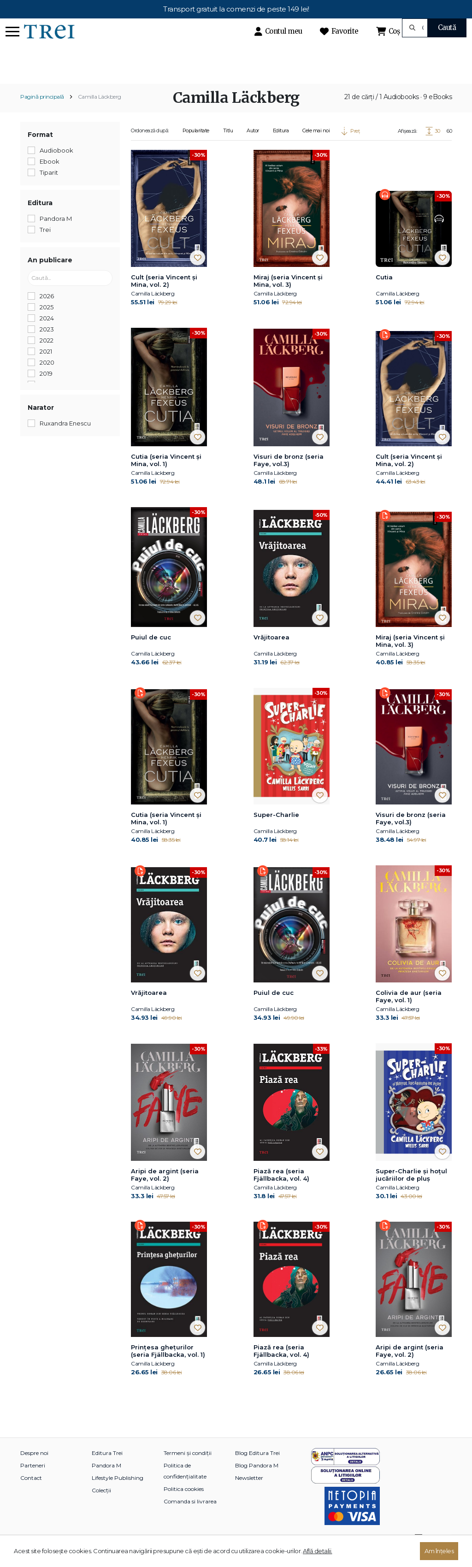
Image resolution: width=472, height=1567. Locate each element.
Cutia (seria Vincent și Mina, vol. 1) (166, 476)
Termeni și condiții (188, 1468)
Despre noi (34, 1468)
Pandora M (106, 1481)
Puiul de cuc (151, 652)
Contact (31, 1493)
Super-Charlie (276, 830)
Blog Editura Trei (257, 1468)
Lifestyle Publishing (117, 1493)
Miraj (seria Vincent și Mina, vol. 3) (288, 297)
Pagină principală (42, 112)
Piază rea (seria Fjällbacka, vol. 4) (281, 1190)
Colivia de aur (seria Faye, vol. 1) (409, 1012)
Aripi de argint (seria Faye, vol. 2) (165, 1190)
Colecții (101, 1505)
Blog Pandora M (256, 1481)
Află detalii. (317, 1551)
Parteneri (32, 1481)
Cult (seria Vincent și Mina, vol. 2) (164, 297)
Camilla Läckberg (99, 112)
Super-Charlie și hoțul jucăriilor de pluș (411, 1190)
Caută (447, 27)
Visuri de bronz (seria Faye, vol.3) (289, 476)
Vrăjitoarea (271, 652)
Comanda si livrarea (190, 1517)
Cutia (384, 293)
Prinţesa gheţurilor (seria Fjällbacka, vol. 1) (168, 1366)
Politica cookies (184, 1504)
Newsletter (249, 1493)
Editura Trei (107, 1468)
